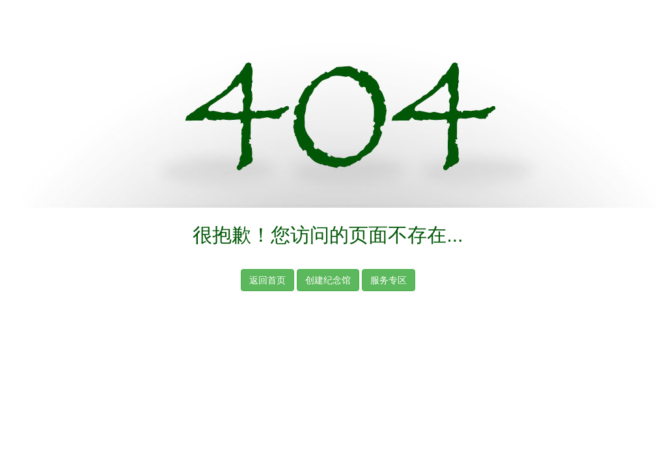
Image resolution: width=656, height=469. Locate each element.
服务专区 (388, 280)
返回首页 (267, 280)
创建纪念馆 (328, 280)
